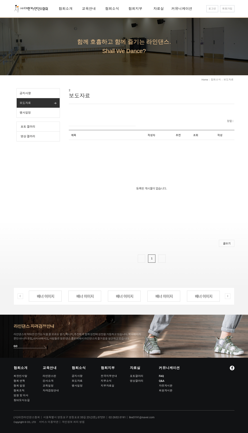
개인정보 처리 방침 (73, 421)
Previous (20, 296)
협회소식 (216, 79)
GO (15, 346)
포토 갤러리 (28, 126)
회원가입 (227, 8)
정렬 (229, 121)
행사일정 (25, 112)
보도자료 (25, 103)
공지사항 (25, 93)
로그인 (212, 8)
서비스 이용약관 (49, 421)
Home (205, 79)
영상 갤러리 (28, 136)
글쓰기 (227, 243)
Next (227, 296)
